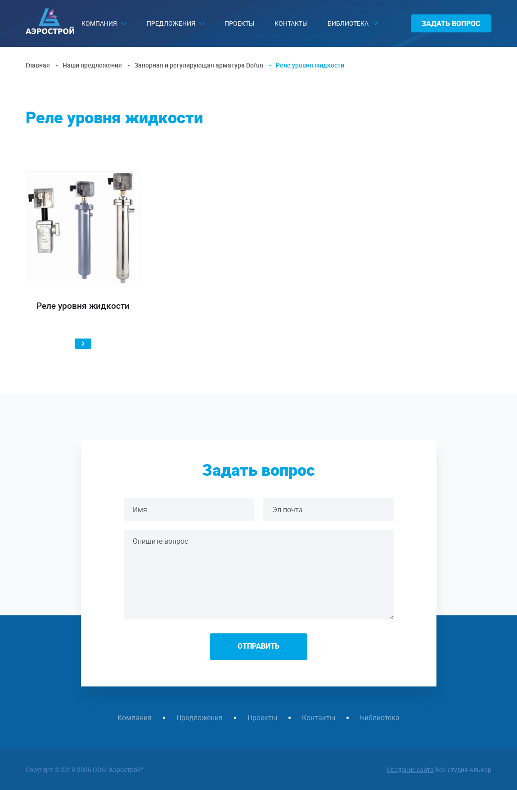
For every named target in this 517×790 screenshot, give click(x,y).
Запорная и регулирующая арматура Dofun (199, 65)
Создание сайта (410, 769)
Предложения (171, 23)
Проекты (239, 23)
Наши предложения (92, 65)
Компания (99, 23)
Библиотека (348, 23)
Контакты (291, 23)
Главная (38, 65)
